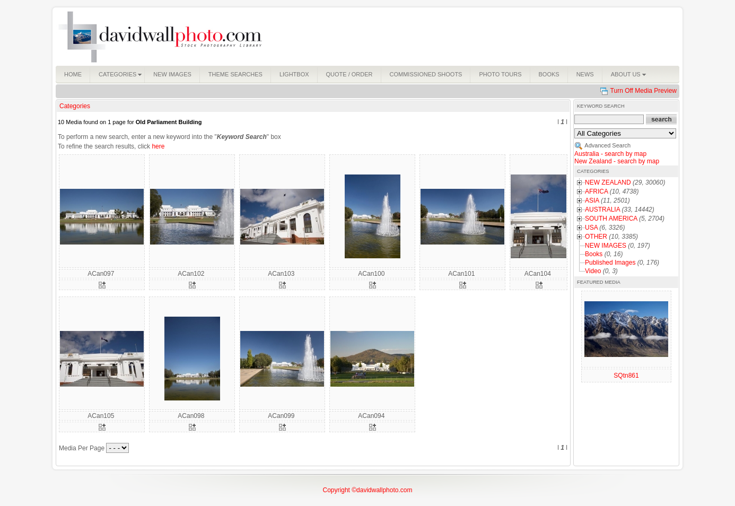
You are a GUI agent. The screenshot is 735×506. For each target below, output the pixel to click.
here (158, 146)
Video (593, 271)
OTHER (596, 236)
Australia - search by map (610, 154)
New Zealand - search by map (616, 161)
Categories (74, 106)
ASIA (592, 200)
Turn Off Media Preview (643, 90)
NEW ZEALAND (608, 182)
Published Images (610, 262)
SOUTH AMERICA (611, 218)
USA (591, 227)
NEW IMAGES (605, 245)
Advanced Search (607, 145)
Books (593, 254)
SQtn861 (626, 375)
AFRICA (596, 191)
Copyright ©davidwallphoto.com (368, 490)
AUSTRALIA (602, 209)
